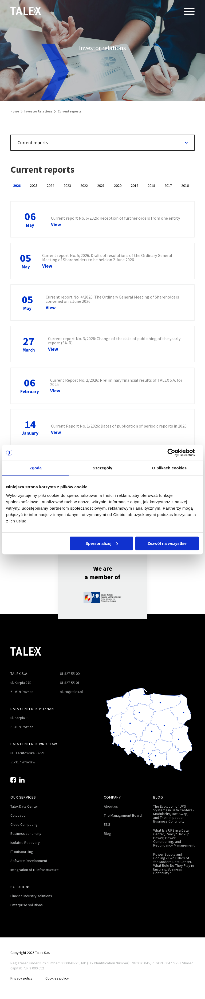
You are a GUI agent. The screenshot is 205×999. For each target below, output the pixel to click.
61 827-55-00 (70, 673)
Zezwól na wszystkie (167, 543)
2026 (17, 185)
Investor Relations (38, 111)
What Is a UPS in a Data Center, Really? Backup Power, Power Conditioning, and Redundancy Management (174, 837)
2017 (168, 185)
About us (111, 806)
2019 (134, 185)
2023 (67, 185)
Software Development (28, 861)
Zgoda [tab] (36, 468)
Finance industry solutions (31, 896)
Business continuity (25, 833)
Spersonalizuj (101, 543)
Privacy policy (21, 978)
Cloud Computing (24, 824)
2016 (185, 185)
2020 (117, 185)
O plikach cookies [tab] (169, 468)
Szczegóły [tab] (102, 468)
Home (14, 111)
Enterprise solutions (26, 905)
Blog (107, 833)
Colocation (18, 815)
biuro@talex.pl (71, 692)
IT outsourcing (21, 851)
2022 (84, 185)
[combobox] (102, 143)
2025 (33, 185)
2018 (151, 185)
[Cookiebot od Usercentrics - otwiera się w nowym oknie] (175, 453)
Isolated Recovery (25, 842)
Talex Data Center (24, 806)
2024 (50, 185)
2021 (101, 185)
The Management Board (123, 815)
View (56, 224)
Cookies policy (57, 978)
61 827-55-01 (70, 682)
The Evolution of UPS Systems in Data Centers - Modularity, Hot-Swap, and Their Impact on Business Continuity (173, 813)
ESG (107, 824)
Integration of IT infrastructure (34, 870)
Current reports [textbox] (33, 143)
